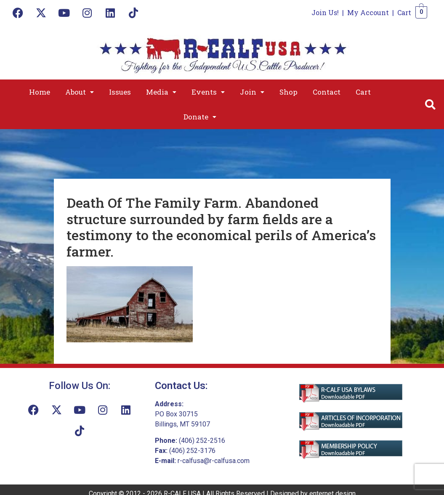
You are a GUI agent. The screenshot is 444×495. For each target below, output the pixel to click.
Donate (199, 117)
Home (39, 92)
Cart (404, 12)
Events (208, 92)
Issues (120, 92)
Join (252, 92)
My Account (368, 12)
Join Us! (325, 12)
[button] (79, 91)
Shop (288, 92)
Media (161, 92)
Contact (326, 92)
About (79, 92)
